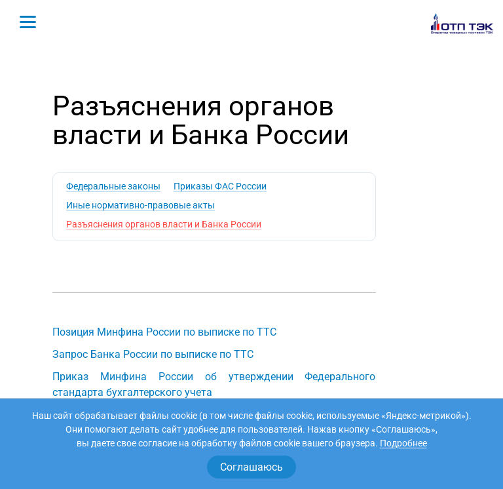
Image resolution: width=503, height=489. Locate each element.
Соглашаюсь (251, 467)
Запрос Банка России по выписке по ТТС (152, 354)
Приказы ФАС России (220, 186)
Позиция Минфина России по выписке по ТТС (164, 332)
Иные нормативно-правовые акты (140, 205)
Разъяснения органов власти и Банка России (163, 224)
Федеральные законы (113, 186)
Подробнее (403, 443)
